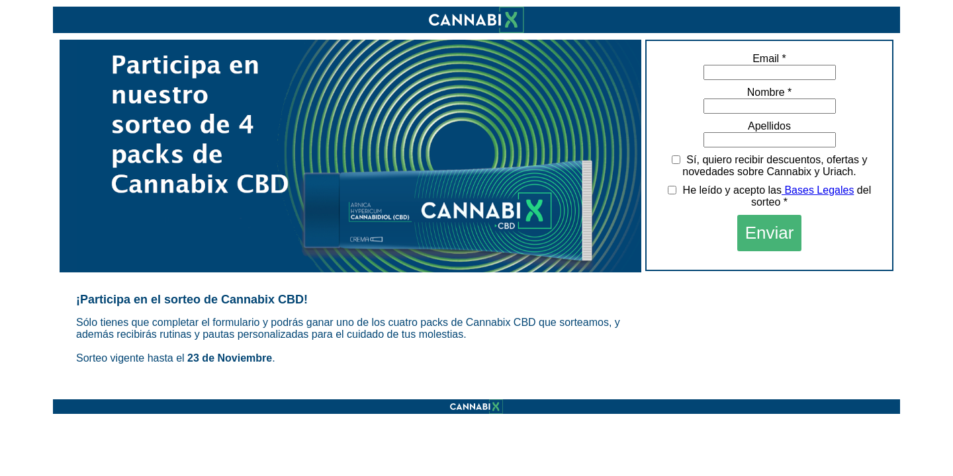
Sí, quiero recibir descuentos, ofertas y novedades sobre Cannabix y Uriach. (770, 165)
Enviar (769, 233)
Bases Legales (818, 190)
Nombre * (769, 92)
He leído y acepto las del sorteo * (769, 196)
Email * (769, 58)
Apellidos (769, 126)
